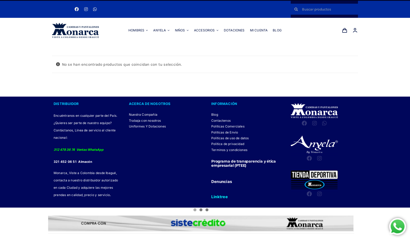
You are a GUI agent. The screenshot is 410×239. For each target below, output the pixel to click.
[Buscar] (296, 9)
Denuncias (221, 181)
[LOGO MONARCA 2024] (75, 24)
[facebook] (77, 9)
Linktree (219, 196)
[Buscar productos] (324, 9)
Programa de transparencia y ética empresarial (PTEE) (243, 163)
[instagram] (86, 9)
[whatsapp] (95, 9)
